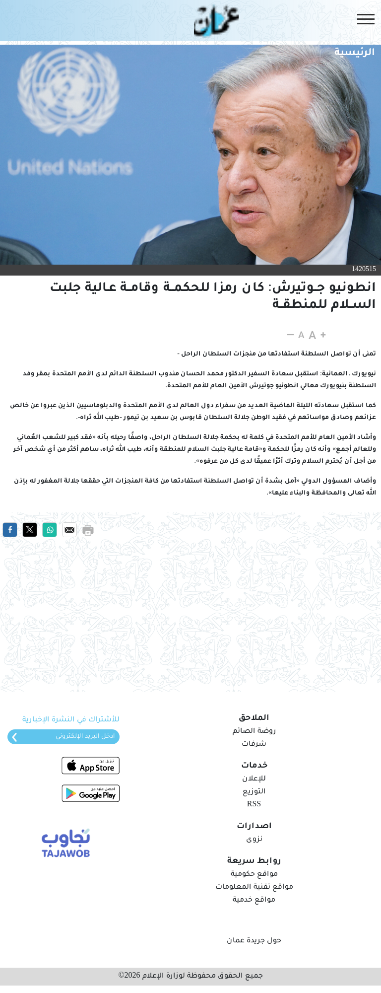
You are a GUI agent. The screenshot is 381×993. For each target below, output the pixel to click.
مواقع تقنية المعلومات (254, 888)
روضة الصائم (254, 732)
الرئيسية (354, 53)
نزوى (254, 840)
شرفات (254, 745)
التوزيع (254, 792)
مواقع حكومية (254, 875)
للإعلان (254, 779)
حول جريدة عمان (254, 941)
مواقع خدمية (254, 901)
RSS (254, 805)
